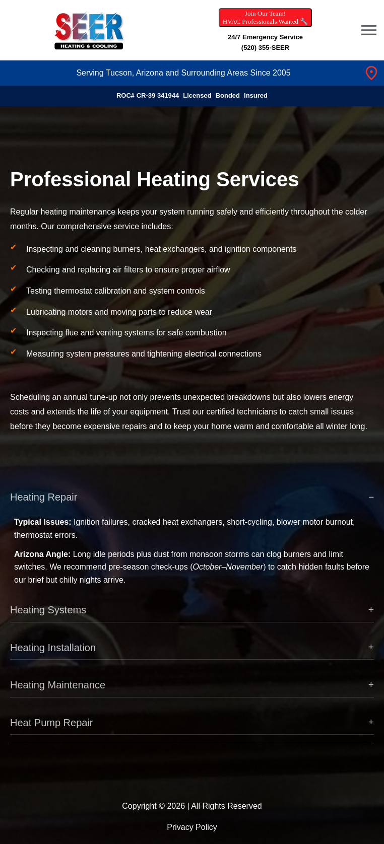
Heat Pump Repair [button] (51, 729)
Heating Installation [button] (53, 654)
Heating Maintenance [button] (57, 691)
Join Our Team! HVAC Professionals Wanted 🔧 (265, 17)
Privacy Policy (192, 827)
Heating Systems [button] (48, 616)
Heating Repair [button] (43, 503)
